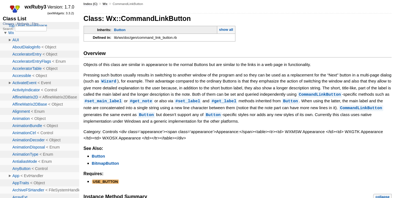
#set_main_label (103, 100)
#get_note (141, 100)
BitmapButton (105, 162)
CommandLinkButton (320, 94)
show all (226, 30)
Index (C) (91, 4)
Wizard (108, 81)
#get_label (223, 100)
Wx (105, 4)
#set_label (187, 100)
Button (120, 30)
